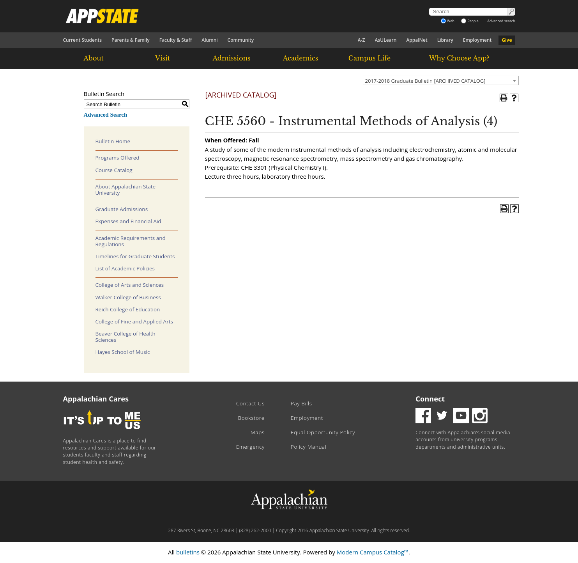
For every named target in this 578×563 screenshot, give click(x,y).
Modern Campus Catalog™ (372, 552)
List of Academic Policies (125, 268)
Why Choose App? (459, 58)
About (93, 58)
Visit (162, 58)
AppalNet (416, 40)
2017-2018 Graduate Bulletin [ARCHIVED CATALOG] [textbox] (425, 80)
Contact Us (250, 403)
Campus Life (369, 58)
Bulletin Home (113, 141)
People (470, 20)
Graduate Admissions (121, 209)
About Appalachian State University (125, 189)
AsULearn (386, 40)
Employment (477, 40)
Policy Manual (309, 446)
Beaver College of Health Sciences (125, 336)
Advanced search (501, 20)
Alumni (209, 40)
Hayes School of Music (122, 351)
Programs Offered (117, 157)
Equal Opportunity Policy (323, 432)
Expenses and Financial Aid (128, 221)
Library (445, 40)
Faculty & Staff (175, 40)
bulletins (188, 552)
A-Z (361, 40)
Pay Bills (301, 403)
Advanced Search (105, 115)
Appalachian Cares (96, 398)
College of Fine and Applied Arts (134, 321)
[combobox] (441, 80)
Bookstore (251, 417)
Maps (258, 432)
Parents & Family (130, 40)
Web (447, 20)
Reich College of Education (127, 309)
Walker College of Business (128, 297)
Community (241, 40)
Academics (300, 58)
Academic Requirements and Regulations (130, 241)
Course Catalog (114, 170)
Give (507, 40)
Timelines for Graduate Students (135, 256)
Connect (430, 398)
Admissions (231, 58)
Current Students (82, 40)
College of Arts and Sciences (129, 284)
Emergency (250, 446)
